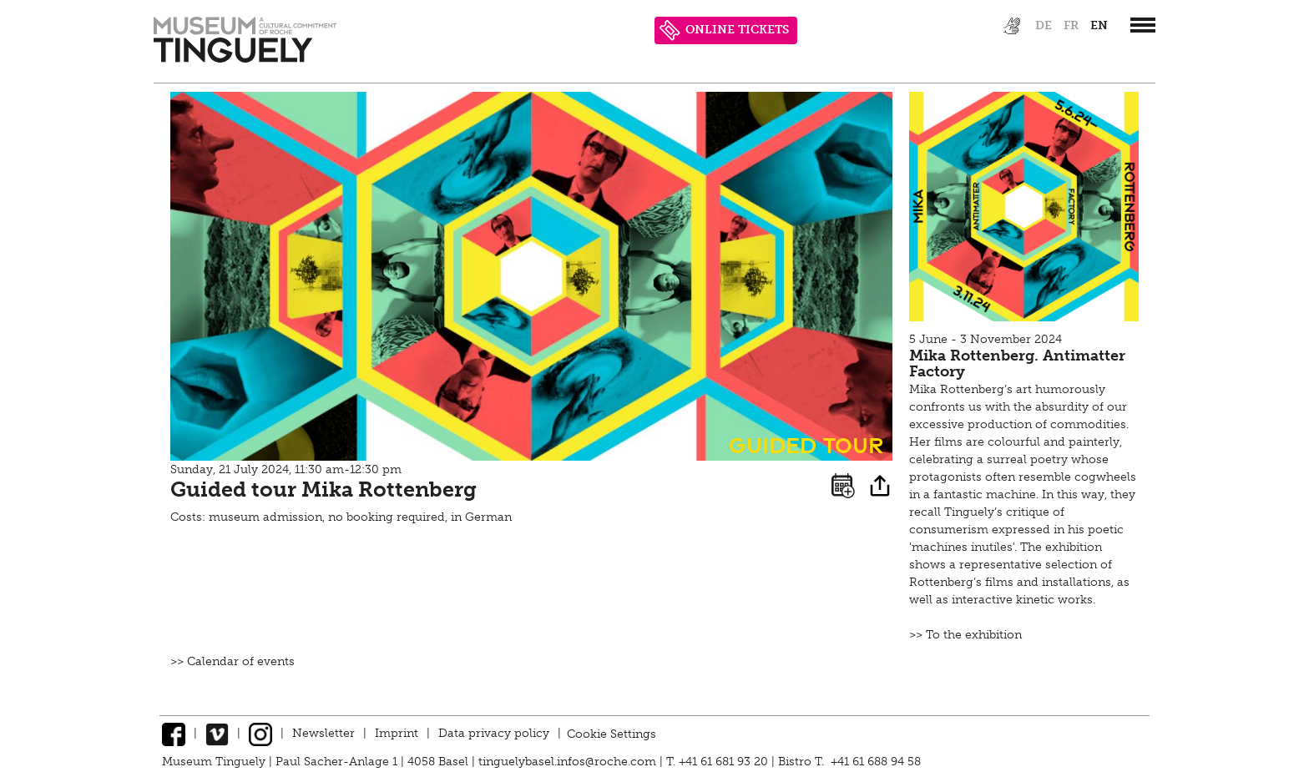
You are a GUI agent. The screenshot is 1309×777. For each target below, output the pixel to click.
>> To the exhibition (965, 635)
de (1043, 25)
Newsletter (323, 733)
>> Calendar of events (232, 661)
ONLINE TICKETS (724, 30)
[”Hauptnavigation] (1142, 25)
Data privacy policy (493, 733)
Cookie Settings (611, 733)
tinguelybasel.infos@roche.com (569, 761)
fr (1071, 25)
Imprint (396, 733)
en (1099, 25)
